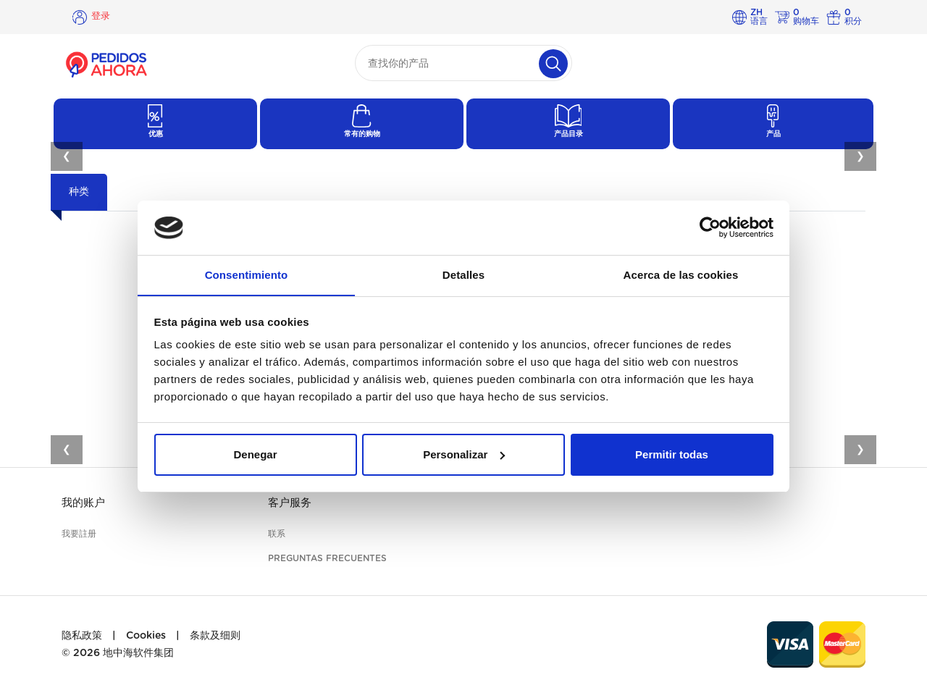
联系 (276, 533)
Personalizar (464, 455)
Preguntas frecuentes (327, 558)
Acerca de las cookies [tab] (681, 275)
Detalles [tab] (463, 275)
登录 (101, 17)
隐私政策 (82, 636)
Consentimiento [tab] (246, 275)
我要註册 (79, 533)
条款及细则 (215, 636)
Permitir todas (671, 455)
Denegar (255, 455)
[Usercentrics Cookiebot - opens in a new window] (710, 227)
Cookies (146, 636)
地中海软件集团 (138, 653)
